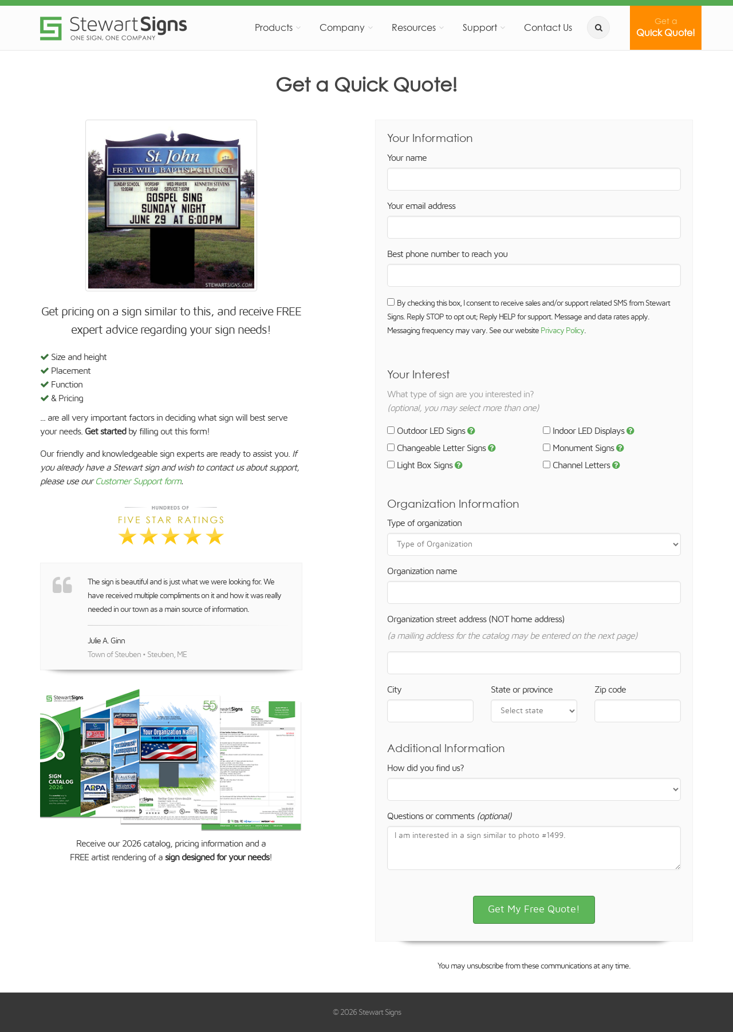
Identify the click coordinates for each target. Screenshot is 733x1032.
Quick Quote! (665, 27)
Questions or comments (449, 816)
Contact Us (548, 27)
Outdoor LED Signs (426, 431)
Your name (407, 158)
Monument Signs (578, 448)
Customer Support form (138, 481)
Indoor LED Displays (583, 431)
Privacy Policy (562, 331)
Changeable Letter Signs (436, 448)
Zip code (610, 689)
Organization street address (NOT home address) (476, 619)
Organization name (422, 571)
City (394, 689)
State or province (522, 689)
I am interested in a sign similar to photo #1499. (534, 848)
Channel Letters (576, 465)
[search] (598, 27)
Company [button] (342, 27)
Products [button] (274, 27)
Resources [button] (414, 27)
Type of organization (424, 523)
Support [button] (480, 27)
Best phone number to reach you (447, 254)
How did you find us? (425, 768)
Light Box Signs (419, 465)
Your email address (421, 206)
